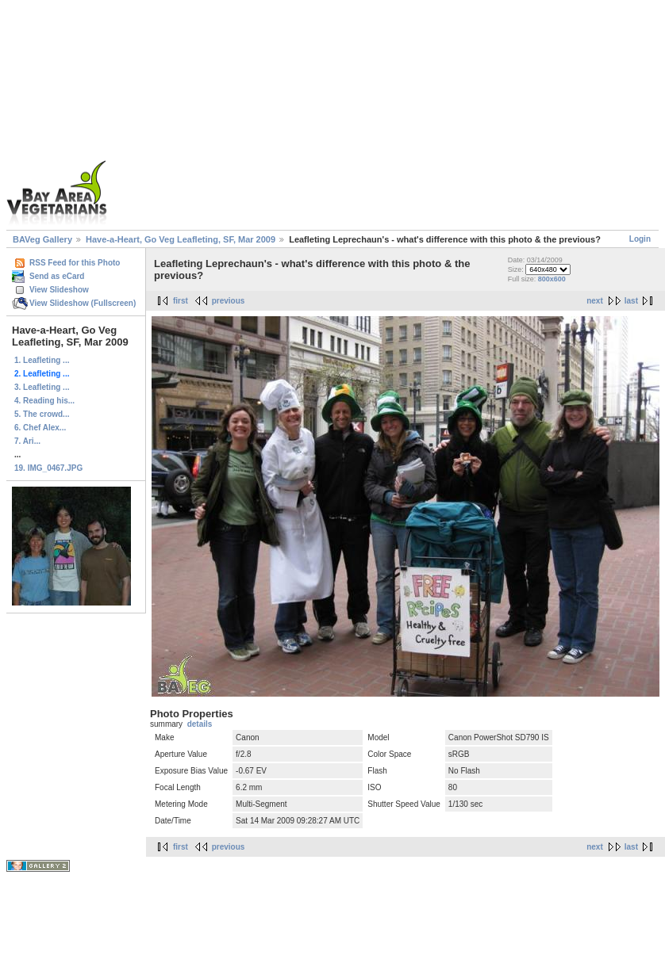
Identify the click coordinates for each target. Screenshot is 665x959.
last (631, 300)
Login (640, 239)
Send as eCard (56, 276)
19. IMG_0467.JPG (48, 468)
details (200, 724)
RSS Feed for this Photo (74, 262)
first (180, 300)
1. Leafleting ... (41, 360)
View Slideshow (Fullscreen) (82, 303)
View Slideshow (59, 289)
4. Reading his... (44, 400)
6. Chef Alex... (40, 427)
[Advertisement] (369, 117)
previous (228, 300)
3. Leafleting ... (41, 387)
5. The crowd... (41, 414)
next (594, 300)
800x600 (552, 279)
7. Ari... (27, 441)
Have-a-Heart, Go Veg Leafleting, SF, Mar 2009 (180, 239)
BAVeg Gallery (42, 239)
